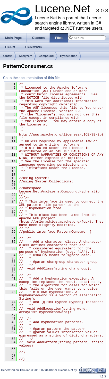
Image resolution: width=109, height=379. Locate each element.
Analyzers (25, 55)
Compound (46, 55)
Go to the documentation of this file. (32, 78)
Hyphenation (68, 55)
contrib (7, 55)
